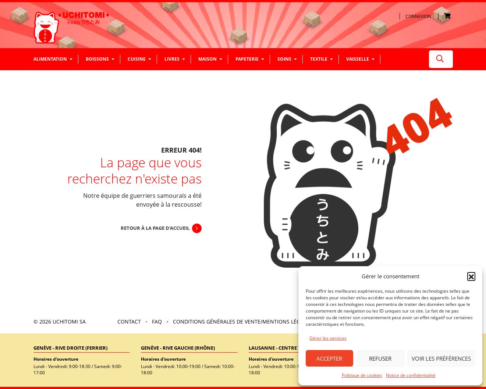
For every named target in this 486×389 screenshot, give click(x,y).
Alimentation (50, 59)
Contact (129, 321)
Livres (172, 59)
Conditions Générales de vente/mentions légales (242, 321)
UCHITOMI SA (69, 321)
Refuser (380, 358)
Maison (207, 59)
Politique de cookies (362, 375)
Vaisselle (357, 59)
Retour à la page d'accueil (155, 228)
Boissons (97, 59)
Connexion (418, 16)
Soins (284, 59)
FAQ (157, 321)
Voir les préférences (441, 358)
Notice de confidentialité (411, 375)
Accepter (329, 358)
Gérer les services (328, 338)
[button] (471, 276)
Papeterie (247, 59)
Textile (318, 59)
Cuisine (137, 59)
